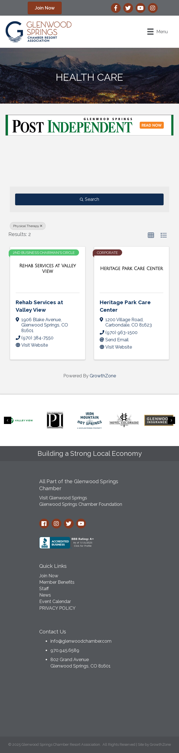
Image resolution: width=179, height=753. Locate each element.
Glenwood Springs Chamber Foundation (80, 504)
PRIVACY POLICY (57, 608)
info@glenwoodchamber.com (80, 641)
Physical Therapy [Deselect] (27, 226)
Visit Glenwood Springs (63, 498)
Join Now (48, 575)
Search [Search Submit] (89, 199)
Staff (44, 588)
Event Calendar (55, 601)
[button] (45, 8)
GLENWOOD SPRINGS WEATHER (89, 704)
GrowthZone (103, 375)
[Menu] (157, 31)
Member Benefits (57, 582)
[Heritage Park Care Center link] (131, 268)
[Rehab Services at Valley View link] (48, 268)
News (45, 595)
